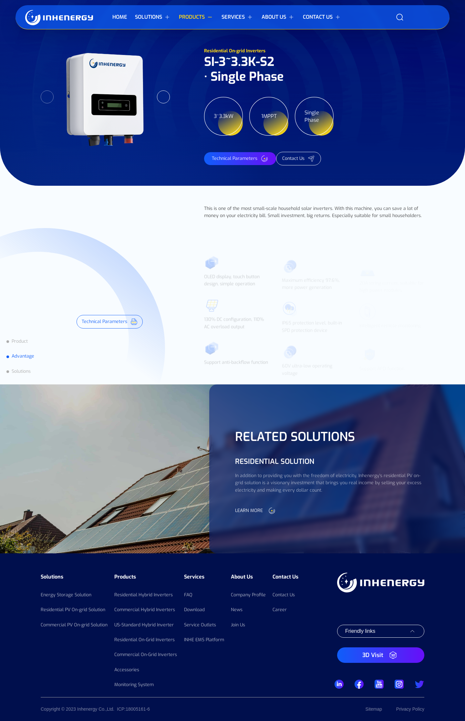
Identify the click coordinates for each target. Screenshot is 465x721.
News (237, 610)
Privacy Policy (410, 709)
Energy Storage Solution (66, 595)
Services (194, 576)
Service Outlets (200, 625)
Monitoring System (134, 685)
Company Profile (248, 595)
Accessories (126, 670)
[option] (105, 97)
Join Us (238, 625)
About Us (242, 576)
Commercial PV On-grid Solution (74, 625)
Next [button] (163, 96)
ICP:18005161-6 (133, 709)
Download (194, 610)
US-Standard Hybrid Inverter (144, 625)
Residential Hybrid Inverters (143, 595)
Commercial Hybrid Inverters (144, 610)
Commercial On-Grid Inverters (145, 655)
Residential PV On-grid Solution (73, 610)
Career (280, 610)
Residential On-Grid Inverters (144, 640)
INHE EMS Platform (204, 640)
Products (125, 576)
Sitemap (374, 709)
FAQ (188, 595)
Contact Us (285, 576)
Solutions (52, 576)
